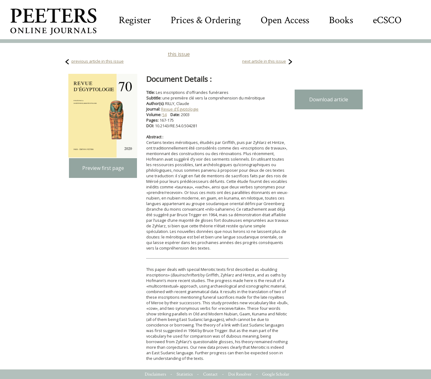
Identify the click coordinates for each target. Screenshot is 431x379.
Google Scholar (275, 374)
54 (164, 114)
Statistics (185, 374)
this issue (179, 54)
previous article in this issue (97, 61)
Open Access (285, 20)
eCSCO (387, 20)
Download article (328, 99)
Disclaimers (155, 374)
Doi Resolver (240, 374)
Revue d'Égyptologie (179, 109)
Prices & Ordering (206, 20)
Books (341, 20)
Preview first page (103, 168)
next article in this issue (264, 61)
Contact (210, 374)
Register (135, 20)
